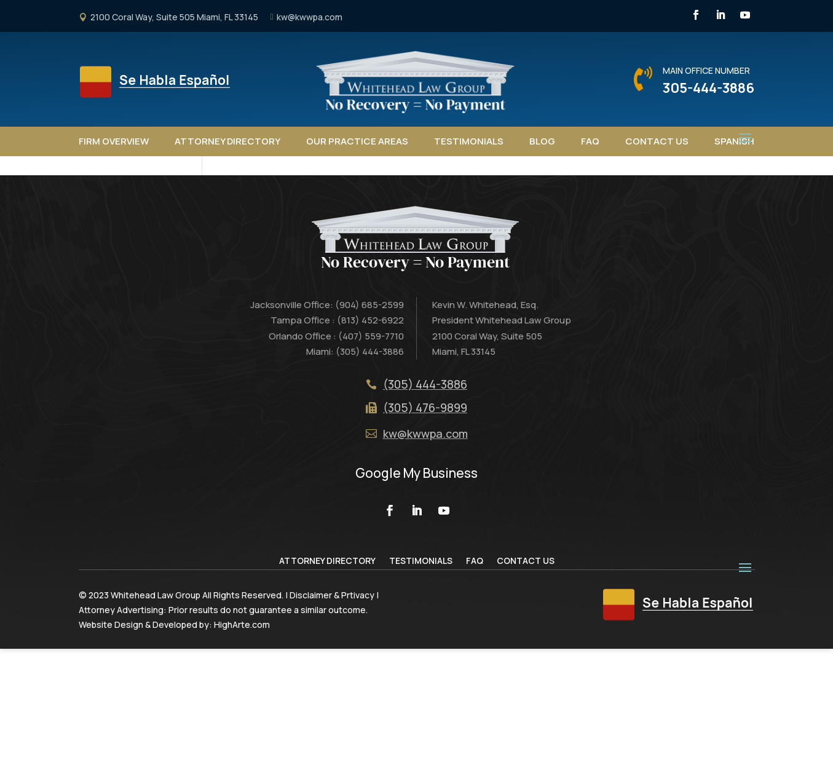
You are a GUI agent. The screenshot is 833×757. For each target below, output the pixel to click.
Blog (542, 141)
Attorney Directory (227, 141)
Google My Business (416, 581)
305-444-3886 (708, 88)
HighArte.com (242, 733)
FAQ (590, 141)
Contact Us (657, 141)
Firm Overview (114, 141)
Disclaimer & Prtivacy (332, 704)
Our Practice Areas (357, 141)
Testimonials (468, 141)
